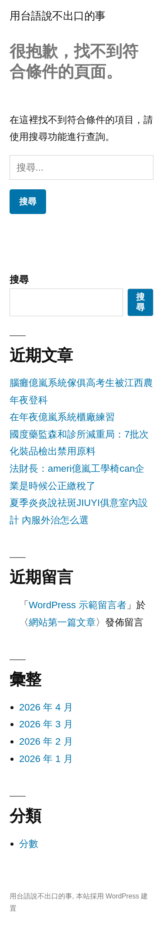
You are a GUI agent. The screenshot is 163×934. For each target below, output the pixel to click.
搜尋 (19, 279)
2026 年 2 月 (46, 741)
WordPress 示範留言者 (77, 605)
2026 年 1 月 (46, 758)
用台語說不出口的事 (58, 16)
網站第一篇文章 (62, 622)
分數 (28, 843)
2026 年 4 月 (46, 707)
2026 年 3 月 (46, 724)
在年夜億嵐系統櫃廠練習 (62, 417)
